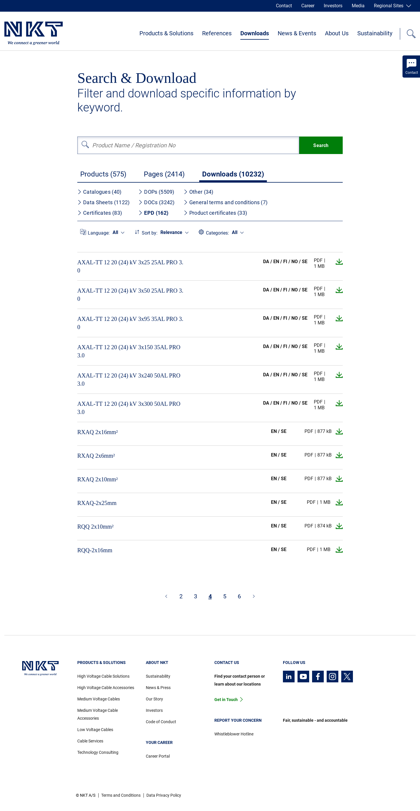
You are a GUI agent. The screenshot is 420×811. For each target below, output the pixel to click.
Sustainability (374, 33)
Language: (99, 233)
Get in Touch (226, 699)
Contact (284, 5)
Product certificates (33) (215, 213)
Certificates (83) (99, 213)
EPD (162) (153, 213)
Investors (333, 5)
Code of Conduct (161, 721)
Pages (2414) (164, 174)
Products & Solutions (166, 33)
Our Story (154, 699)
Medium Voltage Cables (98, 699)
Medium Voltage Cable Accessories (97, 714)
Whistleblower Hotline (233, 734)
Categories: (217, 233)
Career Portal (158, 756)
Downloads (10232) (233, 174)
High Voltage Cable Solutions (103, 676)
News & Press (158, 687)
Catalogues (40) (99, 192)
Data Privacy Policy (163, 795)
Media (358, 5)
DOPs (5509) (156, 192)
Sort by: (150, 233)
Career (307, 5)
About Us (337, 33)
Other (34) (198, 192)
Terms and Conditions (121, 795)
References (217, 33)
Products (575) (103, 174)
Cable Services (90, 741)
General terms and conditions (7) (225, 202)
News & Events (297, 33)
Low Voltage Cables (95, 729)
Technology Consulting (97, 752)
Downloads (254, 33)
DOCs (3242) (156, 202)
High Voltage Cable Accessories (105, 687)
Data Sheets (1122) (103, 202)
